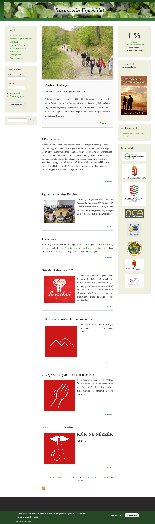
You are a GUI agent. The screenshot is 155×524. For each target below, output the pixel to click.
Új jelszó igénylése (17, 96)
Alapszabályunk (16, 36)
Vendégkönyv (15, 55)
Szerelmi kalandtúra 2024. (58, 270)
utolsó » (81, 481)
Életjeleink (14, 42)
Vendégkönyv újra (130, 134)
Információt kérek (24, 522)
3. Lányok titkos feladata (57, 427)
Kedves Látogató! (58, 85)
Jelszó (11, 84)
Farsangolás (49, 239)
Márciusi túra (50, 139)
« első (51, 477)
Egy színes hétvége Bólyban (60, 194)
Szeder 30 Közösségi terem (20, 48)
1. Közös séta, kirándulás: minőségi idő (67, 319)
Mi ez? (134, 42)
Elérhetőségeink (16, 58)
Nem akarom (117, 516)
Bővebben (104, 123)
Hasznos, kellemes (17, 45)
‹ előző (59, 477)
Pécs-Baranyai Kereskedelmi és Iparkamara (85, 248)
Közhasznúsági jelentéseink (21, 39)
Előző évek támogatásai (134, 45)
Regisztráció (15, 93)
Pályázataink (15, 52)
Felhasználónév (14, 75)
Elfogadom (132, 516)
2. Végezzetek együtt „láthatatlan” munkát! (69, 374)
